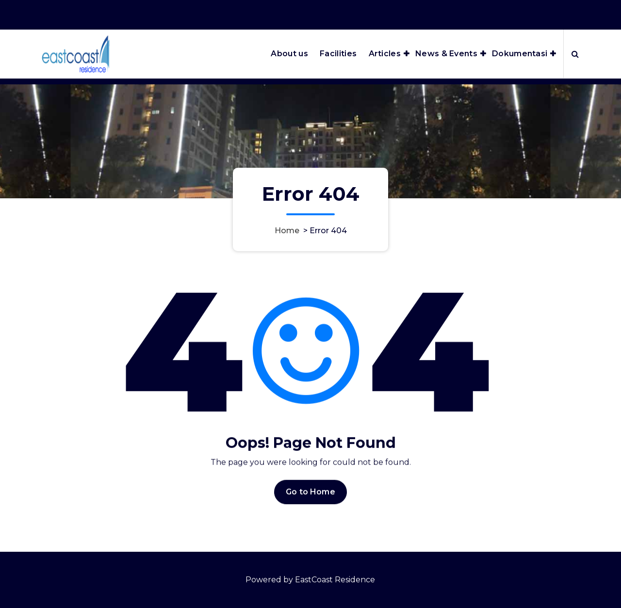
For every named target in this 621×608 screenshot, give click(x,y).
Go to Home (310, 498)
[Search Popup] (575, 54)
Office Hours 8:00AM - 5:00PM (456, 13)
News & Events (446, 53)
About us (289, 53)
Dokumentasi (519, 53)
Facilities (338, 53)
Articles (385, 53)
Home (287, 230)
